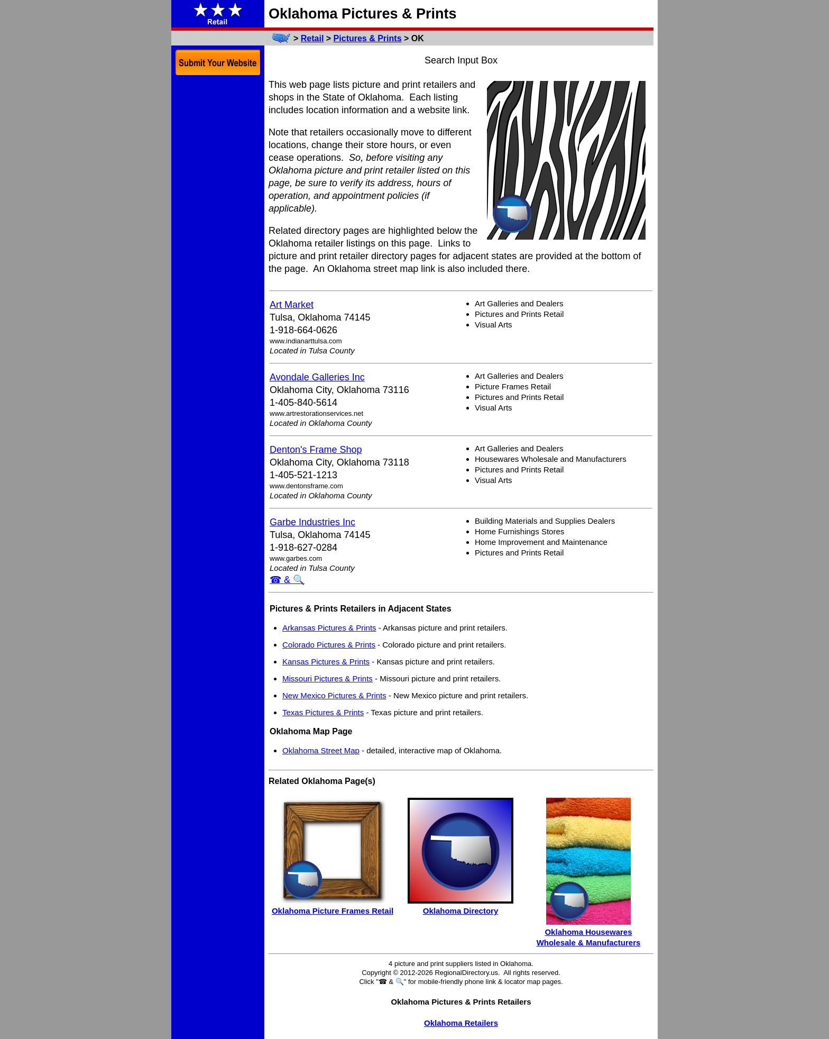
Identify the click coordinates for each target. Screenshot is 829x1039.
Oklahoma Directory (461, 910)
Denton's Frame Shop (316, 449)
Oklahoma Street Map (321, 750)
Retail (312, 38)
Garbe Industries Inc (312, 522)
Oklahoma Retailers (461, 1022)
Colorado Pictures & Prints (328, 644)
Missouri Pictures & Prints (327, 678)
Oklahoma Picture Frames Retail (332, 910)
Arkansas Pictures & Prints (329, 627)
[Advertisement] (218, 242)
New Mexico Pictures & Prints (334, 695)
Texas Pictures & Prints (323, 712)
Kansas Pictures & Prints (326, 661)
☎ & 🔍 (287, 580)
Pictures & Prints (368, 38)
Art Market (292, 304)
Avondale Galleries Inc (317, 377)
